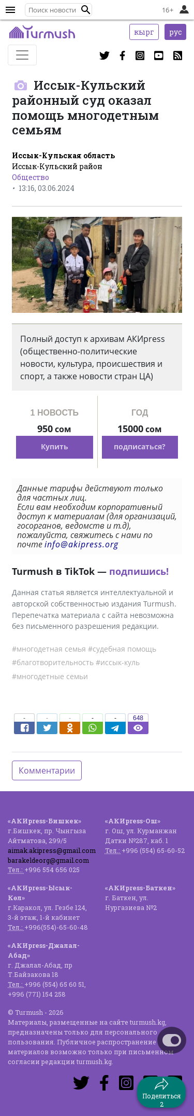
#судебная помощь (122, 649)
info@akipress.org (81, 544)
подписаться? (140, 446)
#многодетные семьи (50, 676)
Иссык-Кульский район (57, 166)
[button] (86, 10)
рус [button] (175, 32)
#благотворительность (53, 662)
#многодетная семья (49, 649)
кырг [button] (144, 32)
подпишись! (139, 571)
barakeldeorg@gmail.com (48, 860)
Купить (54, 446)
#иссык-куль (118, 662)
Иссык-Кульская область (63, 155)
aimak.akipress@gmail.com (52, 850)
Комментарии (47, 770)
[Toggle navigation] (22, 55)
